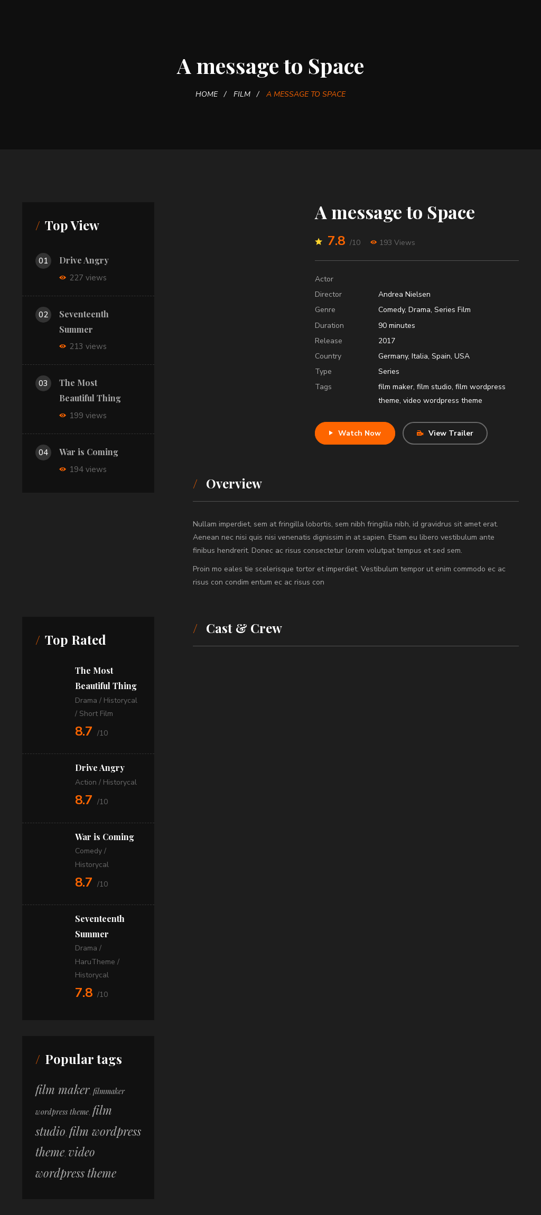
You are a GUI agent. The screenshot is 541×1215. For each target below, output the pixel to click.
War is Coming (88, 451)
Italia (420, 356)
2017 (386, 341)
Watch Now (355, 433)
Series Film (452, 310)
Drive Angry (84, 260)
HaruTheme (95, 962)
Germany (393, 356)
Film (242, 94)
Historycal (120, 700)
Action (86, 782)
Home (206, 94)
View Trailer (445, 433)
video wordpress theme (442, 400)
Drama (419, 310)
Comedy (391, 310)
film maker (395, 387)
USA (462, 356)
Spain (441, 356)
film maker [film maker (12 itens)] (62, 1089)
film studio (434, 387)
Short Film (96, 714)
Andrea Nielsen (404, 294)
